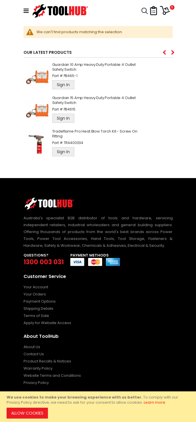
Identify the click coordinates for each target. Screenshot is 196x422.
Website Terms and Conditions (52, 375)
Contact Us (34, 354)
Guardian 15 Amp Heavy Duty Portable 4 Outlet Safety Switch (94, 100)
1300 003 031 (44, 262)
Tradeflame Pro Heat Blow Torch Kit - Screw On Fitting (94, 134)
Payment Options (40, 301)
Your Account (36, 287)
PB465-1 (70, 75)
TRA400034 (74, 142)
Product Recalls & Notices (47, 361)
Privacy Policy (36, 382)
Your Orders (35, 294)
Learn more (154, 402)
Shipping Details (38, 308)
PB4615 (69, 109)
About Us (32, 347)
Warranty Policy (38, 368)
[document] (99, 407)
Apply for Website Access (47, 323)
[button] (153, 11)
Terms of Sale (36, 315)
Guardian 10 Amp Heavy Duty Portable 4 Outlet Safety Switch (94, 67)
